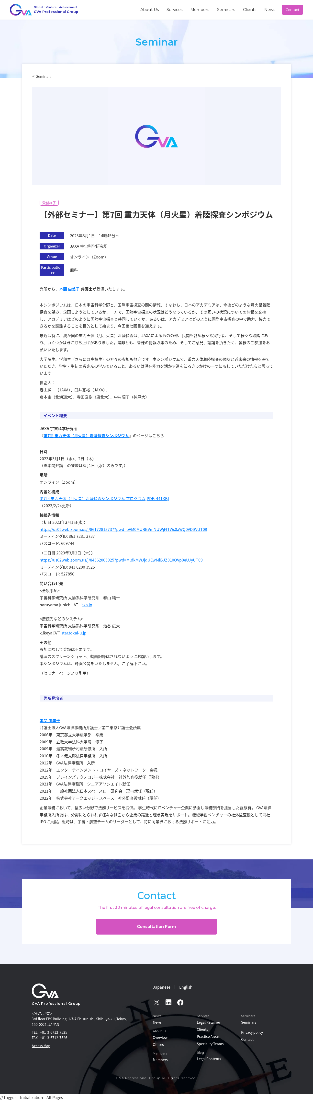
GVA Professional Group (56, 1003)
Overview (160, 1037)
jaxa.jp (86, 605)
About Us (180, 10)
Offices (158, 1044)
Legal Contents (209, 1058)
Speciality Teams (210, 1043)
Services (200, 10)
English (185, 987)
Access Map (41, 1045)
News (273, 10)
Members (219, 10)
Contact (292, 10)
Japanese (161, 987)
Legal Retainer (208, 1022)
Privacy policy (252, 1032)
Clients (257, 10)
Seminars (239, 10)
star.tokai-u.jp (73, 633)
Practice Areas (208, 1036)
